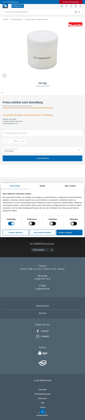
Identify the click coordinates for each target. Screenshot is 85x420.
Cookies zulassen (65, 232)
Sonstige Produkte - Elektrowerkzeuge (36, 19)
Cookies (42, 407)
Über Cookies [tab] (70, 186)
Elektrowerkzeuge (16, 19)
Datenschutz (42, 398)
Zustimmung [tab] (15, 186)
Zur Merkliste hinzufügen (11, 149)
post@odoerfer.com (42, 289)
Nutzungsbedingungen (43, 394)
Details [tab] (42, 186)
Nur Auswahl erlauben (42, 232)
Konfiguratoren (17, 6)
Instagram (42, 336)
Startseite (6, 19)
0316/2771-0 (25, 269)
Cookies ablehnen (16, 232)
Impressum (42, 389)
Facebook (42, 331)
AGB (42, 403)
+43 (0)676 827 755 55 (42, 279)
